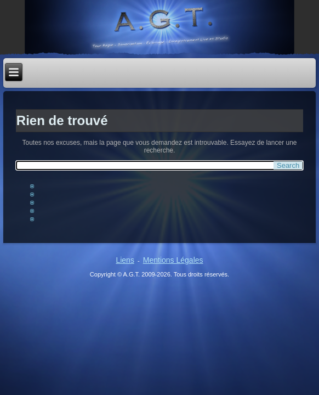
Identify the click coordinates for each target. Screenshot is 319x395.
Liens (125, 260)
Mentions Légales (173, 260)
